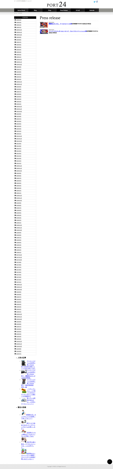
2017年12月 (19, 255)
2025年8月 (18, 39)
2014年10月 (19, 346)
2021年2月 (18, 161)
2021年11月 (19, 138)
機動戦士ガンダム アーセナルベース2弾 (60, 23)
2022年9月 (18, 114)
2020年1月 (18, 193)
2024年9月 (18, 67)
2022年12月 (19, 106)
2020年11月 (19, 168)
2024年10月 (19, 64)
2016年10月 (19, 289)
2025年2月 (18, 54)
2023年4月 (18, 99)
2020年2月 (18, 190)
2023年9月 (18, 86)
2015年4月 (18, 334)
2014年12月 (19, 341)
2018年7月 (18, 237)
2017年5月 (18, 272)
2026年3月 (18, 22)
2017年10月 (19, 259)
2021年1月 (18, 163)
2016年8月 (18, 294)
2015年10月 (19, 319)
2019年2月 (18, 220)
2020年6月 (18, 180)
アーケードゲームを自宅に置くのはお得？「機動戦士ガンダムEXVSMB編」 (28, 374)
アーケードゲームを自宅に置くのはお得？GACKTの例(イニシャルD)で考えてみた (28, 364)
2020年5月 (18, 183)
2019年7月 (18, 208)
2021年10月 (19, 141)
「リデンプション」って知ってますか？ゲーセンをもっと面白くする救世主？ (28, 392)
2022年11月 (19, 109)
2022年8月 (18, 116)
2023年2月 (18, 104)
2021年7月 (18, 148)
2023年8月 (18, 89)
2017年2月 (18, 279)
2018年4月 (18, 245)
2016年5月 (18, 302)
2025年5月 (18, 47)
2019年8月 (18, 205)
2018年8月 (18, 235)
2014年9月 (18, 348)
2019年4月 (18, 215)
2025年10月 (19, 34)
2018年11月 (19, 227)
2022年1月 (18, 133)
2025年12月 (19, 29)
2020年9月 (18, 173)
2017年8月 (18, 264)
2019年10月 (19, 200)
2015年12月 (19, 314)
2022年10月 (19, 111)
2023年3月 (18, 101)
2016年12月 (19, 284)
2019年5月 (18, 212)
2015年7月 (18, 326)
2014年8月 (18, 351)
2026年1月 (18, 27)
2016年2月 (18, 309)
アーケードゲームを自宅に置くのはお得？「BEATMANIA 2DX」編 (28, 383)
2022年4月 (18, 126)
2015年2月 (18, 339)
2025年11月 (19, 32)
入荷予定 (78, 10)
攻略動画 (21, 10)
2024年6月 (18, 72)
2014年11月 (19, 344)
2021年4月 (18, 156)
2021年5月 (18, 153)
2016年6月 (18, 299)
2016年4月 (18, 304)
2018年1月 (18, 252)
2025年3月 (18, 52)
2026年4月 (18, 20)
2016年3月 (18, 306)
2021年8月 (18, 146)
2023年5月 (18, 96)
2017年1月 (18, 282)
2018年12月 (19, 225)
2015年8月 (18, 324)
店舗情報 (49, 10)
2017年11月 (19, 257)
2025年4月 (18, 49)
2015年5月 (18, 331)
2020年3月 (18, 188)
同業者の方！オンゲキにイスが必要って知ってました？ (28, 416)
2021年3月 (18, 158)
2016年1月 (18, 311)
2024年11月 (19, 62)
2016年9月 (18, 292)
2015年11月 (19, 316)
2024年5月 (18, 74)
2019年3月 (18, 217)
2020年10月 (19, 170)
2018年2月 (18, 250)
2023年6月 (18, 94)
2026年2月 (18, 25)
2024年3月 (18, 79)
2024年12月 (19, 59)
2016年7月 (18, 297)
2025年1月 (18, 57)
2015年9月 (18, 321)
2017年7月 (18, 267)
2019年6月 (18, 210)
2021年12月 (19, 136)
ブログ (35, 10)
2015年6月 (18, 329)
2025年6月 (18, 44)
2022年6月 (18, 121)
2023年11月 (19, 84)
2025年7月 (18, 42)
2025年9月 (18, 37)
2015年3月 (18, 336)
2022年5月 (18, 123)
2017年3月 (18, 277)
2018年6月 (18, 240)
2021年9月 (18, 143)
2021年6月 (18, 151)
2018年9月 (18, 232)
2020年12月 (19, 165)
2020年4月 (18, 185)
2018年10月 (19, 230)
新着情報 (63, 10)
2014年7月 (18, 353)
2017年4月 (18, 274)
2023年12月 (19, 81)
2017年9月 (18, 262)
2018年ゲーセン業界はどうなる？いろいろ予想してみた (28, 434)
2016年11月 (19, 287)
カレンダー (92, 10)
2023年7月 (18, 91)
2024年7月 (18, 69)
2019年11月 (19, 198)
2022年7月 (18, 119)
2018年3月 (18, 247)
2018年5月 (18, 242)
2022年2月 (18, 131)
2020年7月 (18, 178)
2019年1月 (18, 222)
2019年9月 (18, 203)
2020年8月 (18, 175)
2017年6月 (18, 269)
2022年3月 (18, 128)
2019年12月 (19, 195)
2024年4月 (18, 76)
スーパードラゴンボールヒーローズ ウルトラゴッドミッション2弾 (68, 31)
